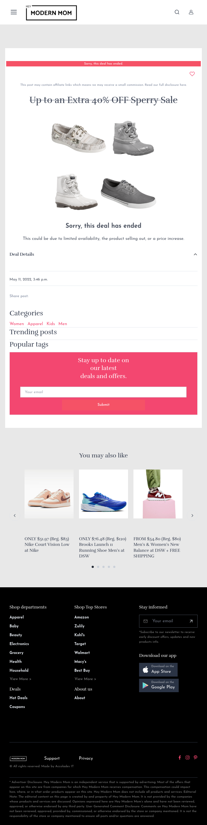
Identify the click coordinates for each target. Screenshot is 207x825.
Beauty (15, 635)
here (182, 85)
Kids (51, 324)
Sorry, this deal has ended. (103, 63)
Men (62, 324)
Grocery (16, 653)
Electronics (19, 644)
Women (16, 324)
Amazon (81, 618)
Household (19, 671)
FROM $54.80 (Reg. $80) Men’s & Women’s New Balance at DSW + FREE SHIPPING (157, 547)
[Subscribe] (191, 621)
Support (52, 758)
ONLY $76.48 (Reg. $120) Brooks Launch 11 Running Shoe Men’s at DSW (102, 547)
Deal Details (21, 254)
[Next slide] (192, 515)
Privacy (86, 758)
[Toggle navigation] (13, 12)
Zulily (79, 626)
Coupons (17, 707)
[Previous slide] (14, 515)
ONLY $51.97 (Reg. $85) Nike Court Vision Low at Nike (47, 544)
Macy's (80, 662)
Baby (14, 626)
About (79, 698)
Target (80, 644)
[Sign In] (191, 12)
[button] (93, 567)
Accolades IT (64, 766)
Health (15, 662)
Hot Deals (18, 698)
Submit (104, 405)
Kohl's (79, 635)
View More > (21, 679)
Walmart (82, 653)
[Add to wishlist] (192, 74)
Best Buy (82, 671)
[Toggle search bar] (177, 12)
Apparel (35, 324)
